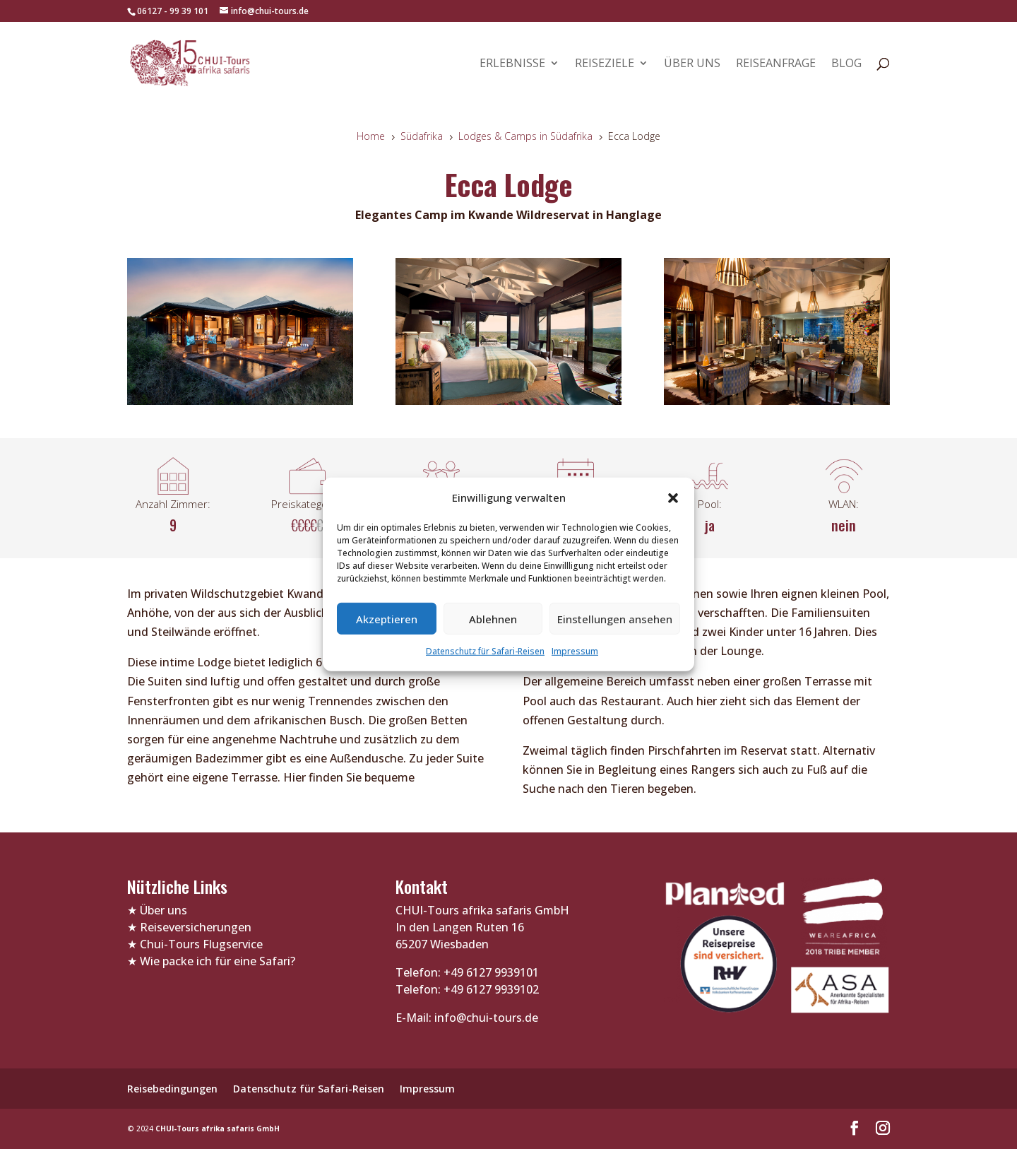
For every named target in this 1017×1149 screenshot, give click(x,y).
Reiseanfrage (776, 64)
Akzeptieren (386, 619)
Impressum (575, 651)
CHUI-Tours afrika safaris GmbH (217, 1128)
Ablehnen (493, 619)
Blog (846, 64)
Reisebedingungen (172, 1088)
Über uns (692, 64)
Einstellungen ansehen (614, 619)
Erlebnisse (512, 64)
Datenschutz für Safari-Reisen (485, 651)
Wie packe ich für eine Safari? (217, 961)
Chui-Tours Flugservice (201, 944)
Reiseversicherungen (195, 927)
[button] (673, 497)
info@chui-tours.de (485, 1017)
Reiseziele (604, 64)
